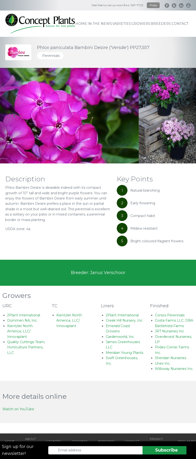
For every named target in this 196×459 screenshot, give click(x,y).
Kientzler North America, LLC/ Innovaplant (20, 331)
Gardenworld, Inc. (120, 337)
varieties (121, 24)
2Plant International (23, 315)
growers (140, 24)
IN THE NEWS (100, 24)
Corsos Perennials (170, 315)
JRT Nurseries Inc (169, 331)
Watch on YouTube (18, 409)
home (81, 24)
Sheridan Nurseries (170, 358)
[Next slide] (181, 115)
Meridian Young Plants (124, 353)
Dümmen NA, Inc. (22, 320)
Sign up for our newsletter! (18, 450)
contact (180, 24)
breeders (161, 24)
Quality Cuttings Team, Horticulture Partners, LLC (26, 347)
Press (153, 5)
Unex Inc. (162, 363)
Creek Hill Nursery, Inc (124, 320)
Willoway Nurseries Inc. (174, 369)
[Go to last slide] (14, 115)
